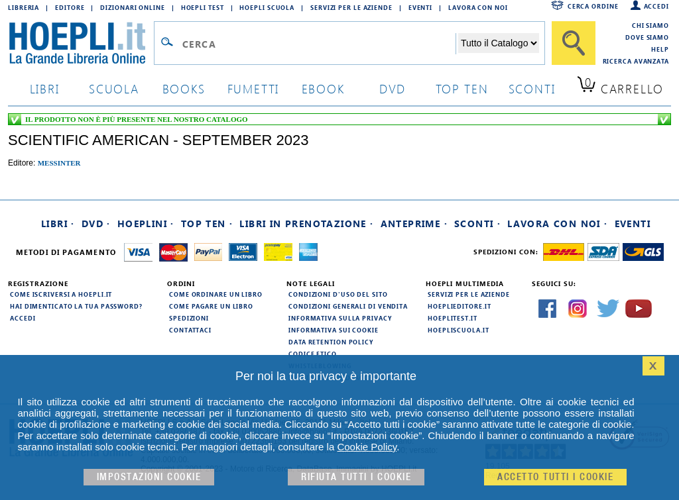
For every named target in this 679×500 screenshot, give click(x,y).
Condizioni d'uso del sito (338, 294)
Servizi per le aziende (351, 7)
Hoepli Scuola (266, 7)
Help (660, 49)
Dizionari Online (132, 7)
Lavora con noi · (557, 223)
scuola (114, 88)
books (184, 88)
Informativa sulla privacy (340, 318)
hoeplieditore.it (459, 306)
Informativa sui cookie (333, 330)
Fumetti (253, 88)
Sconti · (477, 223)
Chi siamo (650, 25)
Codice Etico (312, 354)
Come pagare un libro (211, 306)
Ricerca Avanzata (636, 61)
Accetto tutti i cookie (555, 477)
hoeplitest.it (452, 318)
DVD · (96, 223)
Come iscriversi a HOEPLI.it (61, 294)
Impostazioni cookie (149, 477)
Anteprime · (414, 223)
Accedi (656, 6)
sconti (532, 88)
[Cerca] (573, 43)
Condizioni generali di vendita (348, 306)
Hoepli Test (202, 7)
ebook (323, 88)
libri (45, 88)
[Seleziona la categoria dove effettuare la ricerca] (498, 43)
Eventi (420, 7)
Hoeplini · (145, 223)
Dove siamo (647, 37)
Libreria (23, 7)
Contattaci (190, 330)
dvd (392, 88)
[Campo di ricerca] (318, 43)
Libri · (58, 223)
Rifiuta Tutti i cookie (356, 477)
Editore (69, 7)
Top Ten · (207, 223)
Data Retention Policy (330, 342)
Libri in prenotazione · (306, 223)
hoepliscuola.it (458, 330)
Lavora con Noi (478, 7)
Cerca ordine (593, 6)
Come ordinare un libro (216, 294)
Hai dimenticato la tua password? (76, 306)
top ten (462, 88)
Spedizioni (189, 318)
